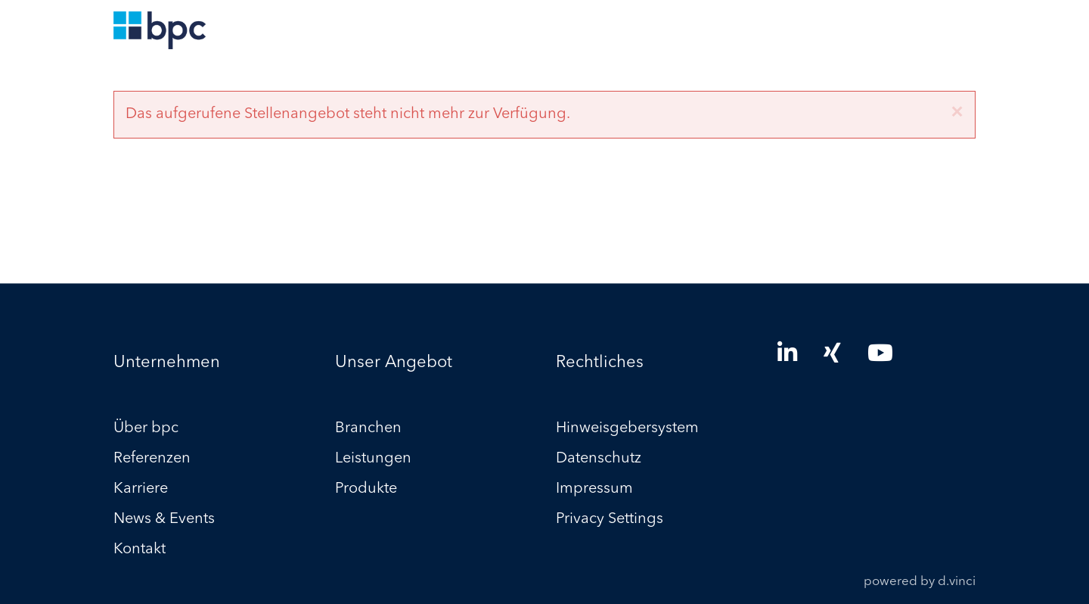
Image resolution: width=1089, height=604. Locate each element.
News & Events (164, 520)
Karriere (140, 489)
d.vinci (957, 582)
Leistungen (373, 459)
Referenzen (152, 459)
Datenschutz (598, 459)
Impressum (594, 489)
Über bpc (145, 429)
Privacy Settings (609, 520)
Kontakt (139, 550)
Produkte (366, 489)
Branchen (368, 429)
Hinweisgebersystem (627, 429)
